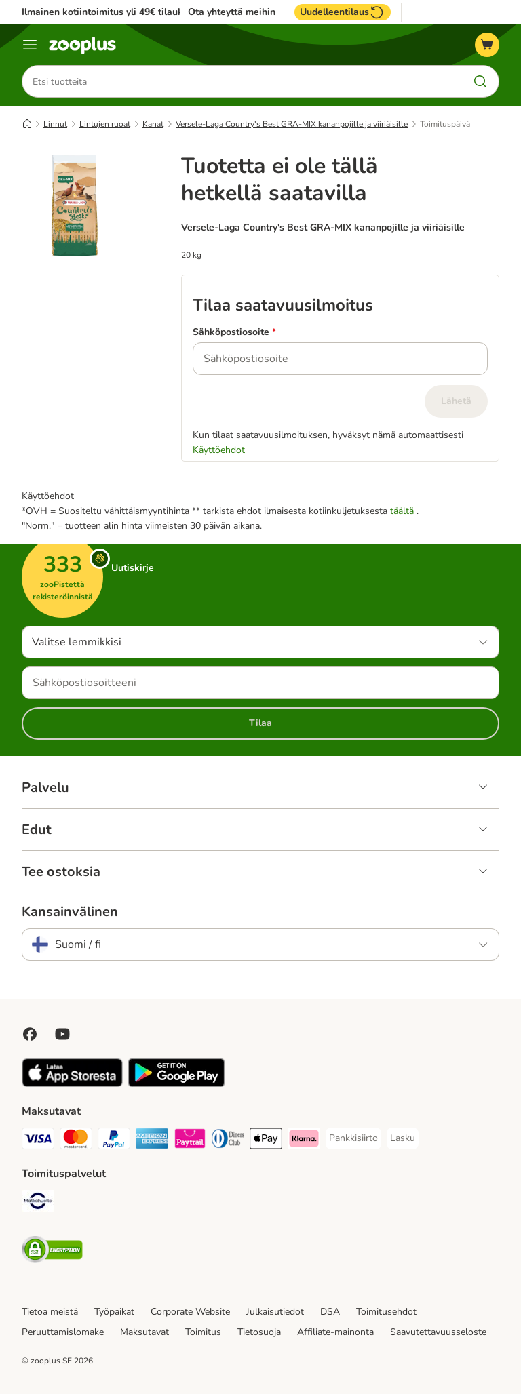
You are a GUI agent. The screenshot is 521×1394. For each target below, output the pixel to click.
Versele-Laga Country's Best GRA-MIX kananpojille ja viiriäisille (292, 124)
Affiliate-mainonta (335, 1332)
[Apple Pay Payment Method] (266, 1141)
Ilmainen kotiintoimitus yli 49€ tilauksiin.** (115, 11)
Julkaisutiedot (275, 1311)
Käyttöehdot (219, 449)
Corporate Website (190, 1311)
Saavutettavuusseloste (438, 1332)
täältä (403, 510)
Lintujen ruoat (104, 124)
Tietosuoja (259, 1332)
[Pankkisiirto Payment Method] (353, 1138)
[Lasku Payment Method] (402, 1138)
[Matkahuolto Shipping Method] (38, 1203)
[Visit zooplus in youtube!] (62, 1034)
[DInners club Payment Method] (228, 1141)
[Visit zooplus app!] (72, 1083)
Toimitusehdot (386, 1311)
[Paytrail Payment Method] (190, 1141)
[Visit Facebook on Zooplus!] (30, 1034)
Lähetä (456, 401)
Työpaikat (114, 1311)
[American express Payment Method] (152, 1141)
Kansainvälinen (70, 912)
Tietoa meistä (50, 1311)
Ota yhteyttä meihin (231, 12)
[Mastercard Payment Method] (76, 1141)
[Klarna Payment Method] (304, 1141)
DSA (330, 1311)
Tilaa (260, 723)
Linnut (55, 124)
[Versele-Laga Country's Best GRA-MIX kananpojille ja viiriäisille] (75, 307)
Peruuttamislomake (63, 1332)
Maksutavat (144, 1332)
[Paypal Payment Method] (114, 1141)
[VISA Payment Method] (38, 1141)
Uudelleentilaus (342, 12)
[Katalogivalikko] (29, 44)
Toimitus (203, 1332)
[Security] (52, 1252)
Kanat (152, 124)
